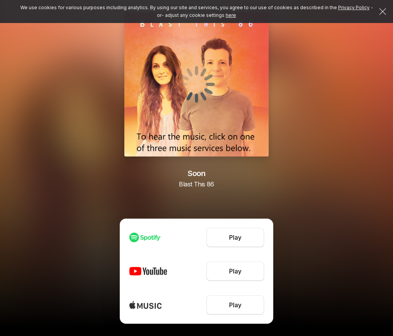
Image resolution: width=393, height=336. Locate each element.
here (231, 15)
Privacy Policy (354, 7)
